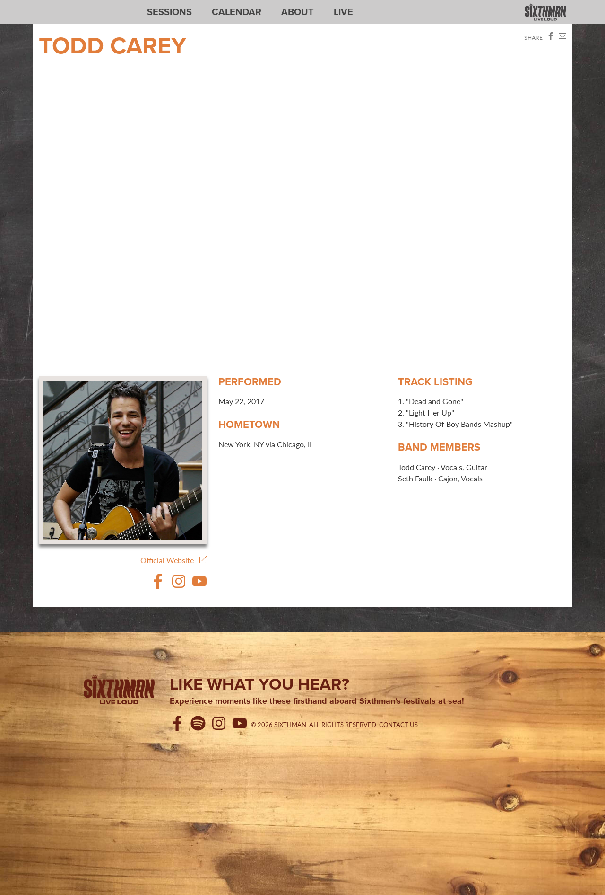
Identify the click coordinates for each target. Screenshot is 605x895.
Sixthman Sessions (61, 5)
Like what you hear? (259, 684)
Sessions (169, 12)
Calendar (236, 12)
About (297, 12)
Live (343, 12)
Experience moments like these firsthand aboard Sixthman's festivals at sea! (317, 701)
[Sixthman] (119, 691)
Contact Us (398, 724)
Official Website (173, 560)
